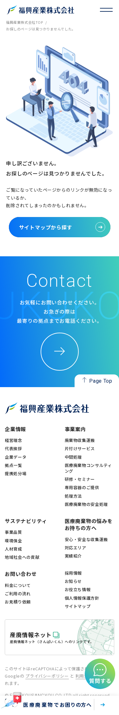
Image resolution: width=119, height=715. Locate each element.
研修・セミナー (80, 479)
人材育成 (13, 549)
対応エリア (75, 548)
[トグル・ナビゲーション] (106, 10)
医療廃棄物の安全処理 (86, 504)
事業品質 (13, 532)
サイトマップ (78, 606)
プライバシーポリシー (47, 676)
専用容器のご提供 (82, 487)
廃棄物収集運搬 (80, 440)
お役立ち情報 (78, 589)
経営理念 (13, 440)
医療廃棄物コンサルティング (88, 468)
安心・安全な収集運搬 (86, 539)
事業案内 (75, 429)
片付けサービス (80, 448)
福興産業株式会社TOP (24, 22)
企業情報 (15, 429)
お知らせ (73, 581)
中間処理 (73, 457)
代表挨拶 (13, 448)
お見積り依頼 (18, 602)
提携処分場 (15, 473)
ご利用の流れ (18, 594)
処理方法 (73, 496)
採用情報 (73, 573)
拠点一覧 (13, 465)
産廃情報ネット (31, 634)
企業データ (15, 457)
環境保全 (13, 541)
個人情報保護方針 (82, 598)
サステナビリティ (26, 521)
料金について (18, 585)
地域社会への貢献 (22, 557)
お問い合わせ (21, 574)
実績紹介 (73, 556)
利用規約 (84, 676)
